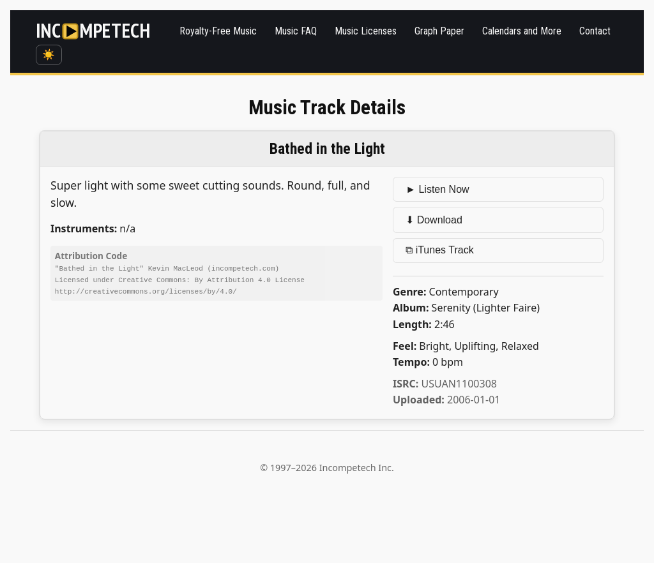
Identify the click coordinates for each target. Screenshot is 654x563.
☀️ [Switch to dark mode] (48, 54)
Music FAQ (296, 31)
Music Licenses (366, 31)
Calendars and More (521, 31)
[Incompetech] (93, 31)
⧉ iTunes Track (439, 249)
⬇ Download (434, 219)
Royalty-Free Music (218, 31)
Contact (595, 31)
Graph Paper (439, 31)
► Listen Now (437, 189)
